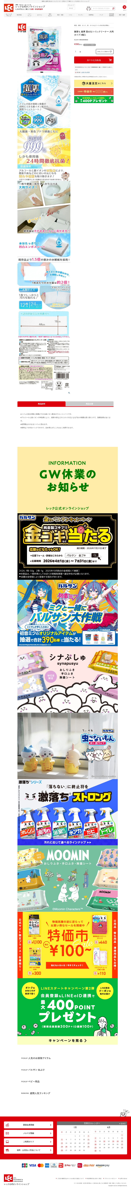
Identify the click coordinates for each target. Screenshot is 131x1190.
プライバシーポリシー (111, 1178)
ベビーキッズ (29, 14)
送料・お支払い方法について (28, 1150)
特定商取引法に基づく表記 (94, 1178)
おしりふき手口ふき (9, 14)
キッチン (80, 15)
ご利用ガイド (28, 1142)
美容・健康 (122, 15)
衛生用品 (19, 15)
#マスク (71, 8)
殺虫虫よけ (50, 14)
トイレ (70, 15)
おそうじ (39, 15)
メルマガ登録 (28, 1133)
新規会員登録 (28, 1125)
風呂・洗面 (60, 15)
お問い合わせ (123, 1178)
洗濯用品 (91, 15)
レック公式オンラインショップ (16, 1184)
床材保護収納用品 (111, 14)
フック (101, 15)
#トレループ (71, 5)
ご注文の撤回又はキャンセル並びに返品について (70, 1178)
